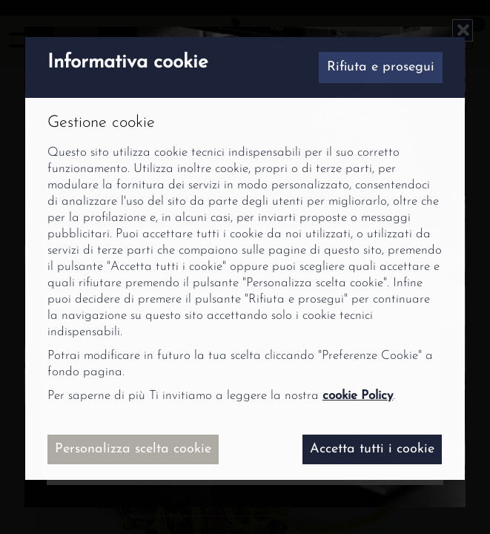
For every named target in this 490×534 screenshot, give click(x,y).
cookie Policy (357, 395)
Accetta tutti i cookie (372, 449)
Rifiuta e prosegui (380, 67)
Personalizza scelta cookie (133, 449)
